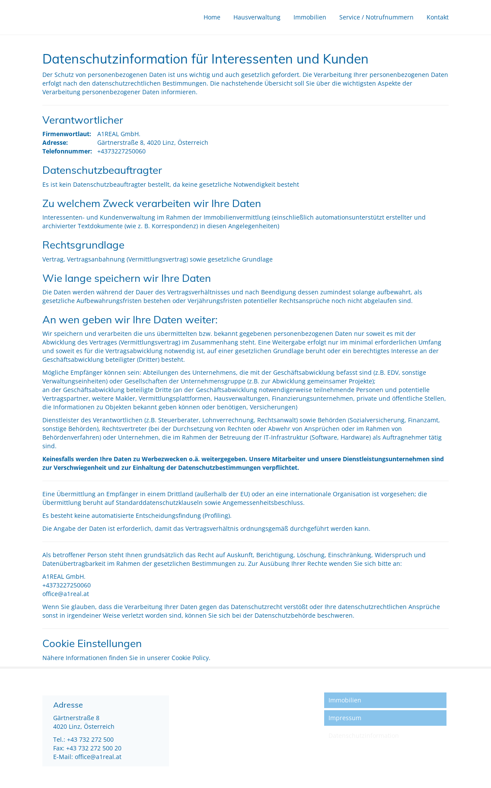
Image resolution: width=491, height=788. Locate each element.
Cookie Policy (190, 658)
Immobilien (309, 17)
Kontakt (438, 17)
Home (212, 17)
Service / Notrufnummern (376, 17)
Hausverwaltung (257, 17)
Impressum (344, 718)
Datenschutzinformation (363, 735)
